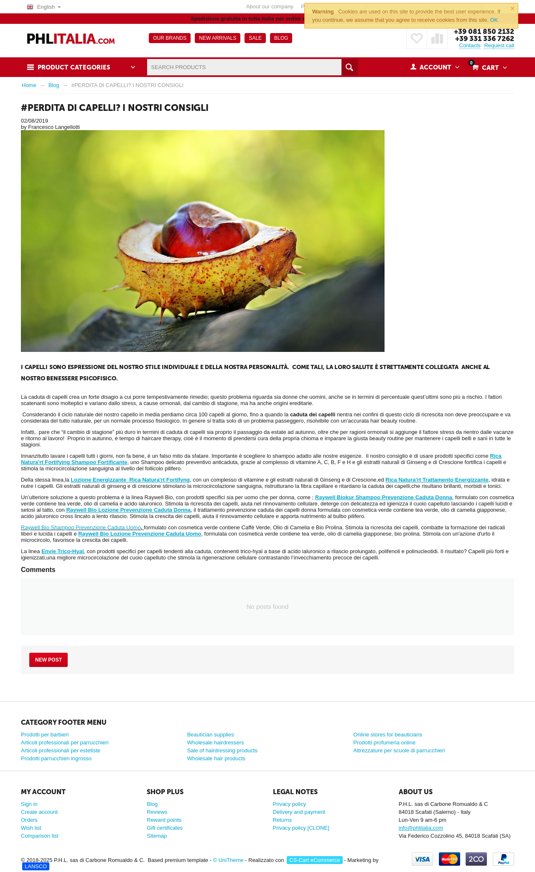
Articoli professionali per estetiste (60, 750)
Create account (39, 812)
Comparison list (40, 836)
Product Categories (74, 67)
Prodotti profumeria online (384, 742)
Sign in (29, 804)
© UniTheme (228, 860)
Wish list (31, 828)
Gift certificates (165, 828)
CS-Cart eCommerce (314, 860)
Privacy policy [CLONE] (301, 828)
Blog (152, 804)
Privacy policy (289, 804)
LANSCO (36, 866)
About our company (269, 6)
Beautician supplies (210, 734)
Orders (29, 820)
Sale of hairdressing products (222, 750)
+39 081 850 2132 (484, 31)
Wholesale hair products (216, 758)
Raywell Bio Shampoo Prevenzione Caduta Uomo (81, 527)
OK (494, 20)
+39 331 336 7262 (484, 38)
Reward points (164, 820)
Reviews (157, 812)
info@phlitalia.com (421, 828)
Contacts (470, 45)
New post (48, 660)
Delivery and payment (299, 812)
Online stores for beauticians (387, 734)
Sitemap (157, 836)
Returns (282, 820)
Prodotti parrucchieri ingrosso (56, 758)
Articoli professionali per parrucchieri (65, 742)
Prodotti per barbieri (45, 734)
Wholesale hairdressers (215, 742)
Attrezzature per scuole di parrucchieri (399, 750)
